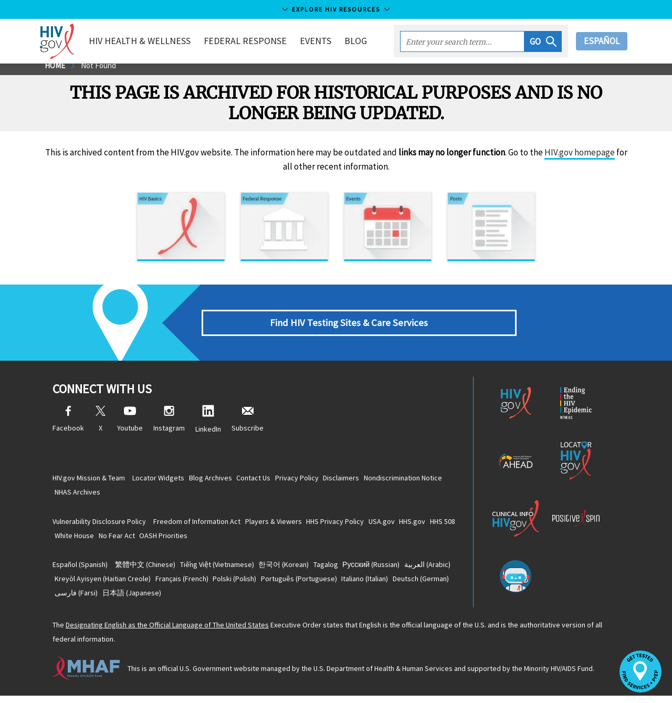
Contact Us (270, 480)
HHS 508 (70, 539)
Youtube (130, 426)
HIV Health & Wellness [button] (151, 41)
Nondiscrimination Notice (97, 494)
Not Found (102, 72)
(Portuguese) (379, 584)
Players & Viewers (283, 525)
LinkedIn (208, 426)
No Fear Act (163, 539)
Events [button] (327, 41)
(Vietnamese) (227, 569)
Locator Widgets (162, 480)
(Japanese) (266, 599)
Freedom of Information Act (200, 525)
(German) (144, 599)
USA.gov (405, 525)
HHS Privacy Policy (352, 525)
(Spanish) (80, 569)
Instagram (169, 426)
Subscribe (248, 426)
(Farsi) (204, 599)
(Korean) (300, 569)
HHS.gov (442, 525)
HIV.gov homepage (579, 159)
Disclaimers (371, 480)
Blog (367, 41)
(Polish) (308, 584)
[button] (543, 41)
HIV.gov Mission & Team (88, 480)
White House (114, 539)
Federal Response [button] (256, 41)
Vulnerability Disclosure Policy (99, 525)
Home (56, 72)
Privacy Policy (320, 480)
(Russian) (400, 569)
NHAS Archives (170, 494)
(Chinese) (149, 569)
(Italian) (81, 599)
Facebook (68, 426)
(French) (249, 584)
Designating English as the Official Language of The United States (167, 632)
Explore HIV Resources (336, 9)
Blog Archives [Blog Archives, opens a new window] (220, 480)
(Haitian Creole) (164, 584)
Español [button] (602, 41)
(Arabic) (81, 584)
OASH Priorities (216, 539)
